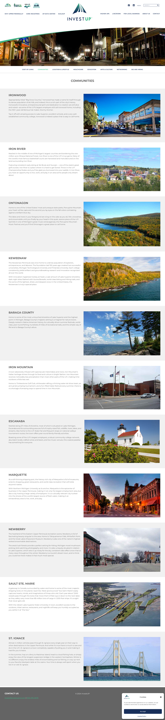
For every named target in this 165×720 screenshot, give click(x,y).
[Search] (158, 5)
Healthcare (78, 69)
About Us (146, 13)
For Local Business (132, 13)
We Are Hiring (137, 69)
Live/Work (116, 13)
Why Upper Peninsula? (14, 14)
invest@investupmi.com (15, 698)
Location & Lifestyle (60, 69)
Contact (156, 13)
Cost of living (28, 69)
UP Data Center (48, 14)
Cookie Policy (142, 716)
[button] (161, 697)
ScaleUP (61, 14)
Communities (43, 69)
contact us (12, 693)
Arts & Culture (106, 69)
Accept (143, 711)
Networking (122, 69)
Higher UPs (104, 13)
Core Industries (32, 14)
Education (91, 69)
